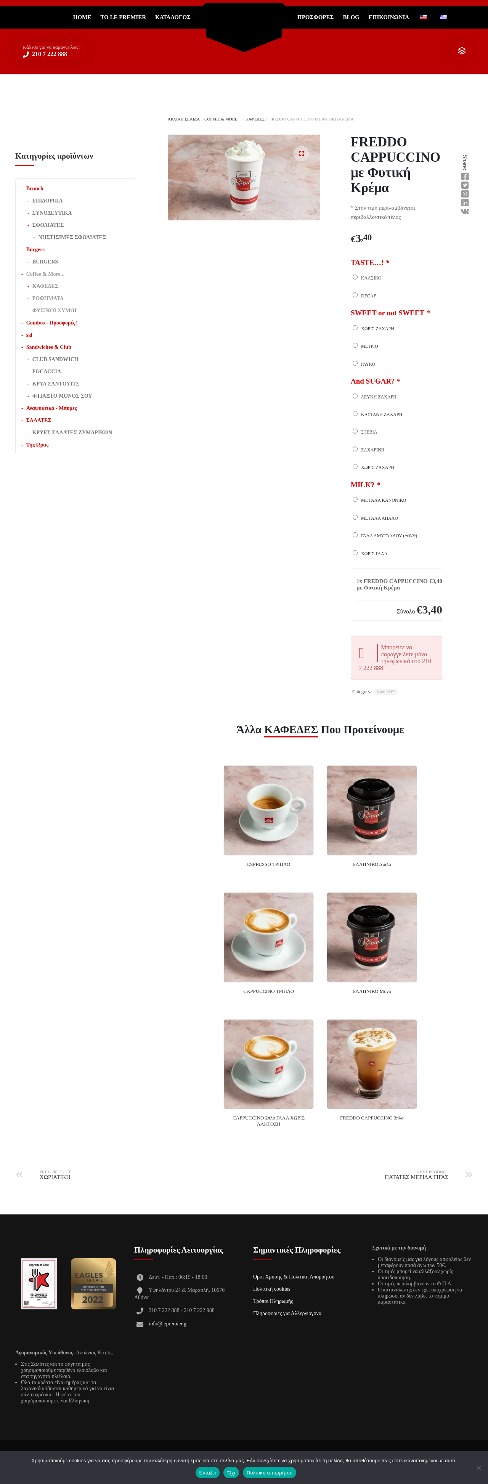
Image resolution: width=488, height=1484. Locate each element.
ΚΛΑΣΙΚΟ (367, 278)
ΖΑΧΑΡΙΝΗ (368, 449)
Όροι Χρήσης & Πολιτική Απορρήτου (293, 1277)
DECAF (364, 295)
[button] (301, 153)
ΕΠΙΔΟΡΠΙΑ (47, 201)
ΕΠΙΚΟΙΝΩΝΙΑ (389, 17)
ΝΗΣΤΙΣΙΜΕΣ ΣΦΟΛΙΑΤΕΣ (72, 237)
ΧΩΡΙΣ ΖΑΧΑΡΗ (373, 328)
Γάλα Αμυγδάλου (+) (385, 535)
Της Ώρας (37, 445)
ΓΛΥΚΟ (364, 364)
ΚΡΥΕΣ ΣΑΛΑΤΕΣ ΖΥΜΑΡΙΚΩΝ (72, 432)
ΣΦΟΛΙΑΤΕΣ (48, 225)
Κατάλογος (173, 17)
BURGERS (45, 262)
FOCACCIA (46, 371)
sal (29, 335)
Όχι (231, 1473)
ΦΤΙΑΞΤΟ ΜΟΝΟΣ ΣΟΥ (62, 396)
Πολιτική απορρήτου (269, 1473)
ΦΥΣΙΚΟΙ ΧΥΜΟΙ (54, 310)
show (462, 51)
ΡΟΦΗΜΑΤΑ (48, 298)
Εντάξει (207, 1473)
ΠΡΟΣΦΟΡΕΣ (315, 17)
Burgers (35, 249)
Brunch (34, 188)
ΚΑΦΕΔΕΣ (255, 119)
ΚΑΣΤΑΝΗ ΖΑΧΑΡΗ (377, 414)
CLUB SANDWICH (55, 359)
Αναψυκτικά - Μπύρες (51, 408)
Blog (351, 17)
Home (82, 17)
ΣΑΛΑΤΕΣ (38, 420)
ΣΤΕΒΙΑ (365, 432)
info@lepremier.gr (168, 1324)
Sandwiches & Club (48, 347)
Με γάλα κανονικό (379, 500)
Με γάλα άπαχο (375, 518)
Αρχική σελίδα (183, 119)
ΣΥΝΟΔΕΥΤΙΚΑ (52, 213)
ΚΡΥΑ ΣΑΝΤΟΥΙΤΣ (56, 384)
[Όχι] (478, 1467)
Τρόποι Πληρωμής (273, 1301)
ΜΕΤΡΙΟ (365, 346)
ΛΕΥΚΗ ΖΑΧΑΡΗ (374, 396)
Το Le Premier (123, 17)
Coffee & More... (222, 119)
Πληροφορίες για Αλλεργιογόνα (287, 1313)
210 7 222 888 (48, 54)
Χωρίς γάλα (370, 553)
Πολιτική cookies (272, 1289)
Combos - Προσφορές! (51, 323)
